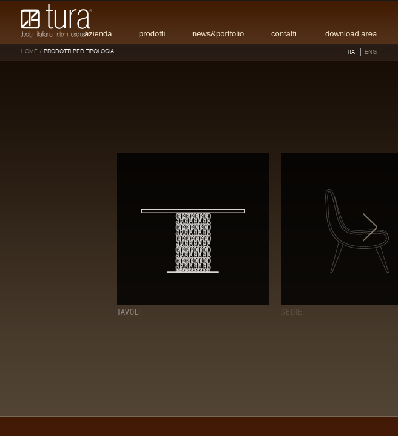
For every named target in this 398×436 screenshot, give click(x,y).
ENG (371, 52)
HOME (29, 51)
